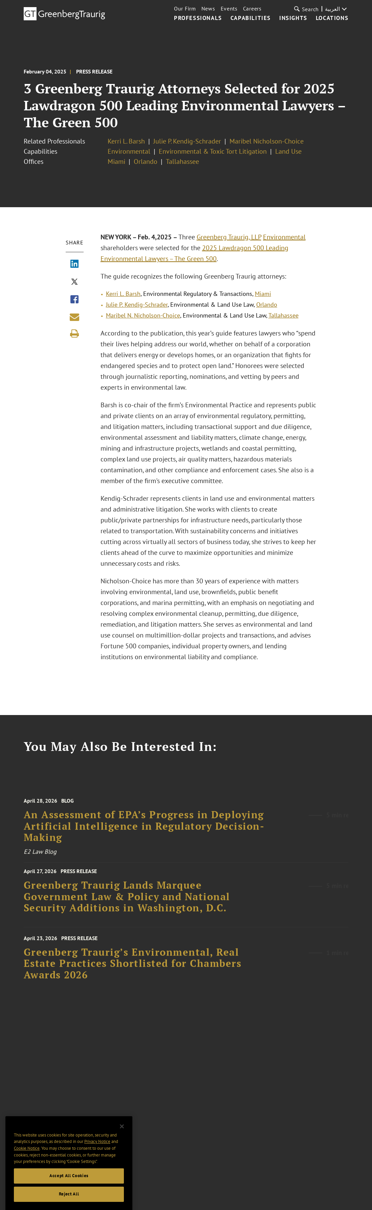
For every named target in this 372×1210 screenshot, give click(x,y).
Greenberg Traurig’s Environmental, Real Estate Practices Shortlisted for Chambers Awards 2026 (133, 969)
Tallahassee (182, 161)
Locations (332, 18)
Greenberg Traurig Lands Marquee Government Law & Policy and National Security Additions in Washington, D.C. (127, 901)
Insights (293, 18)
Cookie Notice (27, 1158)
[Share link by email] (74, 317)
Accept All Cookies (68, 1185)
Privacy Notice (97, 1151)
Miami (116, 161)
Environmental (129, 151)
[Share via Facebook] (74, 300)
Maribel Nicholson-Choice (266, 141)
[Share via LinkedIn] (74, 264)
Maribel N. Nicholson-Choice (143, 315)
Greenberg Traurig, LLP (229, 237)
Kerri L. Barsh (126, 141)
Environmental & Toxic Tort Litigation (213, 151)
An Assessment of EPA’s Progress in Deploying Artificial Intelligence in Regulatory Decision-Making (144, 832)
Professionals (198, 18)
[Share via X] (74, 282)
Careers (252, 8)
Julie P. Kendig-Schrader (187, 141)
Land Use (288, 151)
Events (229, 8)
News (208, 8)
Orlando (145, 161)
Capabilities (251, 18)
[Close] (122, 1136)
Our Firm (185, 8)
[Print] (74, 333)
